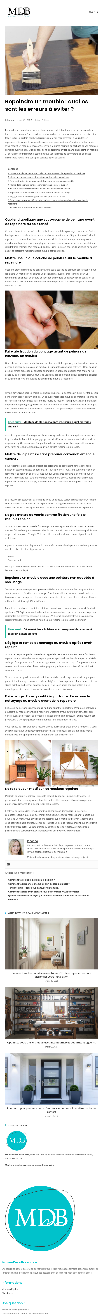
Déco (46, 119)
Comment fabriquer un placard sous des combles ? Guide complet (43, 891)
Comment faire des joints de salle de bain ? (31, 879)
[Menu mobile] (91, 12)
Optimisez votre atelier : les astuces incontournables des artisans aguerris (51, 1042)
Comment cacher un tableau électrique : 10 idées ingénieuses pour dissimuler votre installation (51, 974)
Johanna (9, 119)
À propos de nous (32, 1165)
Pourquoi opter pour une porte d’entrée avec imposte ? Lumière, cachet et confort (51, 1110)
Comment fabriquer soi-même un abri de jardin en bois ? (39, 883)
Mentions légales (13, 1165)
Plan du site (48, 1165)
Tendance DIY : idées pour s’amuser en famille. (33, 887)
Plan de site (7, 1293)
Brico (37, 119)
